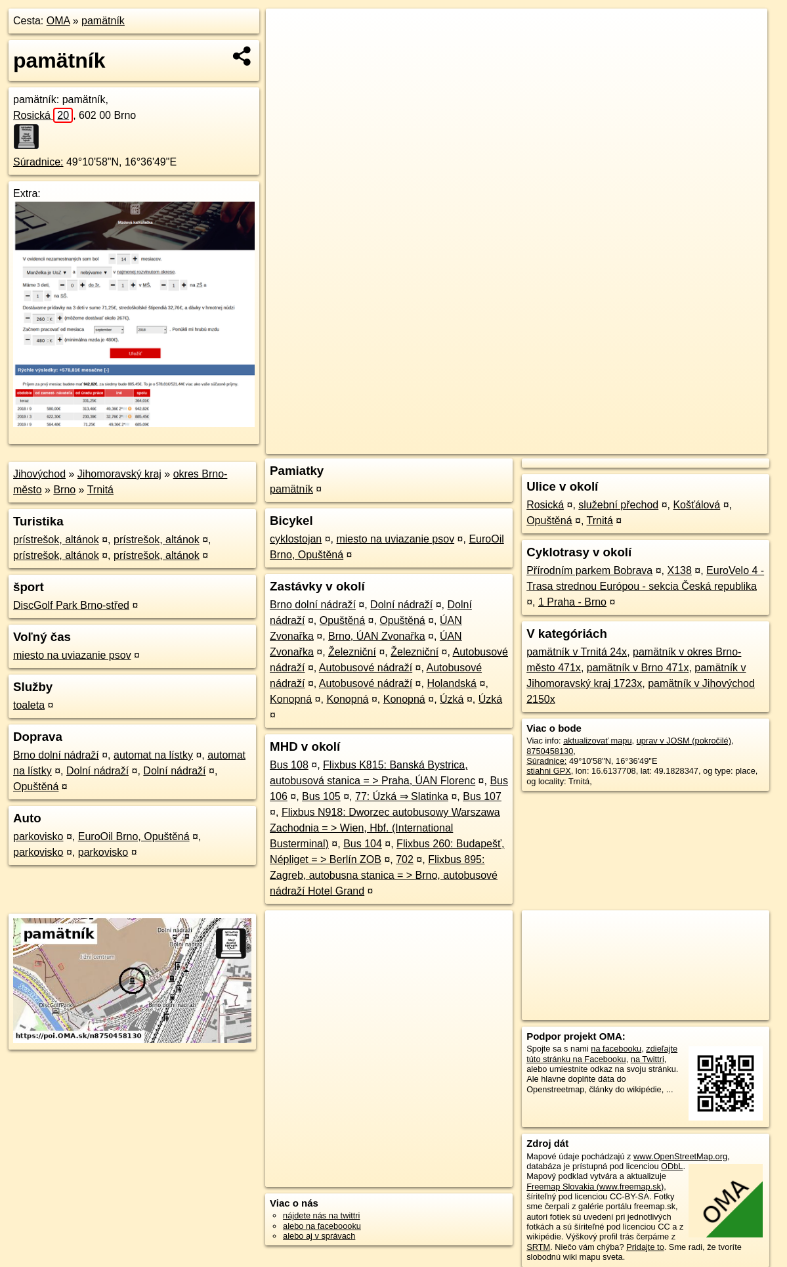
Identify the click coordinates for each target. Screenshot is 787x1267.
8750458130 (549, 751)
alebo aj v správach (319, 1236)
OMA (58, 20)
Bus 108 (289, 764)
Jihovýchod (39, 473)
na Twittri (647, 1059)
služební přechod (618, 504)
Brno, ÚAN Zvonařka (376, 636)
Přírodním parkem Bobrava (589, 570)
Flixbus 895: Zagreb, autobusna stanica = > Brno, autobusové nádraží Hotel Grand (384, 875)
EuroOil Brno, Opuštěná (134, 836)
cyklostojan (296, 539)
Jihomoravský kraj (119, 473)
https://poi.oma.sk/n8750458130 (707, 444)
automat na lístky (153, 755)
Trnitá (100, 489)
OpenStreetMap (540, 444)
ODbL (672, 1166)
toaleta (29, 705)
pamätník (103, 20)
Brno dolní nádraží (56, 755)
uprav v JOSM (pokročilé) (684, 740)
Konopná (291, 699)
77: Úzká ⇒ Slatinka (401, 796)
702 (405, 859)
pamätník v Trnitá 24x (576, 651)
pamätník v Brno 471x (638, 667)
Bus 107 (482, 796)
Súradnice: (38, 161)
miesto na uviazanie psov (72, 655)
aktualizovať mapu (597, 740)
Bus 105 (321, 796)
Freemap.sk (608, 444)
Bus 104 (362, 843)
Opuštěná (35, 786)
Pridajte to (645, 1247)
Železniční (352, 651)
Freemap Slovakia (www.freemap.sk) (595, 1186)
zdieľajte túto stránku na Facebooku (601, 1053)
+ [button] (288, 31)
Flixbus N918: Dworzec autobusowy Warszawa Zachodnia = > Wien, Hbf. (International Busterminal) (385, 828)
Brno (64, 489)
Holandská (452, 683)
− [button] (288, 51)
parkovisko (38, 836)
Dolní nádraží (97, 770)
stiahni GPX (548, 771)
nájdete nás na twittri (321, 1215)
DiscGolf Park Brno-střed (71, 605)
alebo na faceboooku (322, 1226)
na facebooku (616, 1049)
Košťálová (696, 504)
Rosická (43, 115)
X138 (679, 570)
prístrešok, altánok (56, 539)
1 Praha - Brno (572, 602)
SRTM (538, 1247)
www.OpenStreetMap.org (680, 1156)
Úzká (451, 699)
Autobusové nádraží (365, 667)
